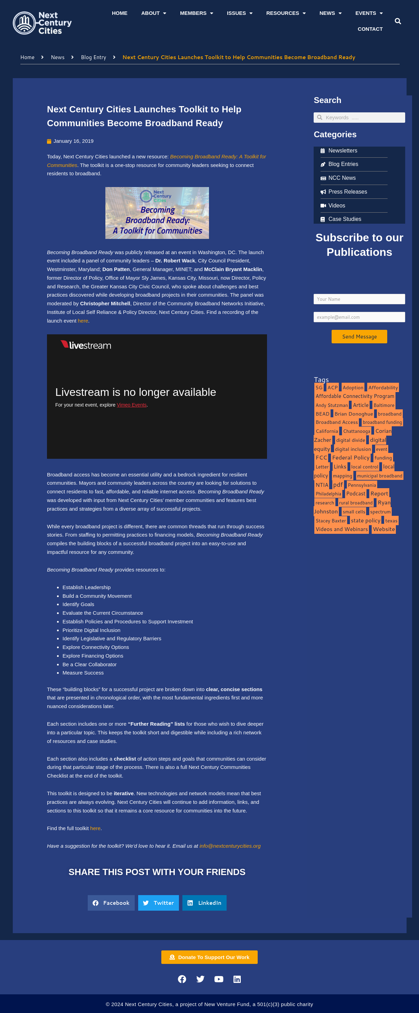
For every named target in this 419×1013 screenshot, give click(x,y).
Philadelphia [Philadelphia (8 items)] (328, 493)
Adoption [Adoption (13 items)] (353, 387)
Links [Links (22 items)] (340, 466)
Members (196, 13)
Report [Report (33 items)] (379, 493)
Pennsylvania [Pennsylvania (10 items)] (362, 485)
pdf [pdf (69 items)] (338, 484)
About (153, 13)
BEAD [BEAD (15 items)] (322, 413)
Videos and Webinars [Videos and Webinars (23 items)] (341, 529)
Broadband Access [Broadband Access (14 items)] (336, 422)
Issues (240, 13)
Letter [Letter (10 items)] (321, 466)
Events (369, 13)
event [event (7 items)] (382, 449)
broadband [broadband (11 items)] (390, 413)
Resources (286, 13)
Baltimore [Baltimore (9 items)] (383, 405)
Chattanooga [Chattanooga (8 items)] (356, 431)
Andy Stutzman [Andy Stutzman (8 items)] (331, 405)
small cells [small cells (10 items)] (354, 511)
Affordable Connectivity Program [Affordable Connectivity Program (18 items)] (354, 396)
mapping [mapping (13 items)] (342, 475)
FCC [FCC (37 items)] (321, 457)
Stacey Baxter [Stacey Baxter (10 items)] (330, 520)
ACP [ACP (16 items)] (332, 387)
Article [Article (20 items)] (361, 405)
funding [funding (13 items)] (383, 457)
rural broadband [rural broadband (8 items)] (356, 502)
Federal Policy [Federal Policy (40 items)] (351, 457)
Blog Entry (93, 57)
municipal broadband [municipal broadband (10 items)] (379, 475)
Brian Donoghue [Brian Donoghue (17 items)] (353, 413)
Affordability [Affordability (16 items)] (383, 387)
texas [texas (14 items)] (391, 520)
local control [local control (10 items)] (364, 466)
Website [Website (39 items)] (384, 529)
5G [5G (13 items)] (318, 387)
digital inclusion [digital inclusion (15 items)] (353, 449)
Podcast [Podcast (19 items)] (355, 493)
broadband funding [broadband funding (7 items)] (382, 422)
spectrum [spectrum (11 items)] (380, 511)
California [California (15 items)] (326, 431)
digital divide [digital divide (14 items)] (350, 440)
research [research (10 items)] (324, 502)
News (331, 13)
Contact (370, 29)
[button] (398, 21)
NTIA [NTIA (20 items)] (321, 485)
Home (119, 13)
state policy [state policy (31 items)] (366, 520)
